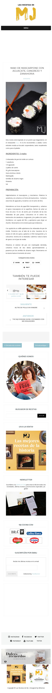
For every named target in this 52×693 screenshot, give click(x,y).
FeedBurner (36, 574)
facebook (27, 637)
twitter (39, 637)
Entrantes (26, 79)
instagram (13, 637)
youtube (28, 641)
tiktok (39, 641)
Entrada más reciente (12, 345)
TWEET (26, 262)
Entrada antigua (41, 345)
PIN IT (26, 267)
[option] (16, 293)
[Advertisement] (26, 45)
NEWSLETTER (21, 485)
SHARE (16, 262)
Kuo (17, 143)
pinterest (15, 641)
